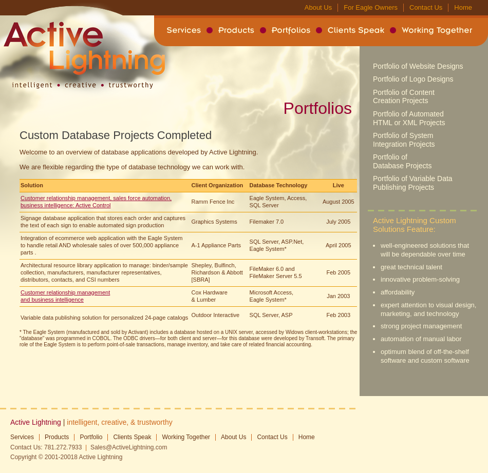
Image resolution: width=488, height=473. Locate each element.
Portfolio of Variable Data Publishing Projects (413, 182)
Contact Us (425, 7)
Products (236, 30)
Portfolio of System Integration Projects (404, 139)
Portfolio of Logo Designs (413, 79)
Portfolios (291, 30)
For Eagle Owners (371, 7)
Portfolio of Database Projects (402, 161)
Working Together (437, 30)
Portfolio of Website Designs (418, 66)
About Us (318, 7)
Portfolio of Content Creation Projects (404, 96)
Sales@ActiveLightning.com (128, 447)
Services (183, 30)
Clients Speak (356, 30)
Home (463, 7)
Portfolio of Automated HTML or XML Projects (409, 118)
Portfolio (91, 437)
